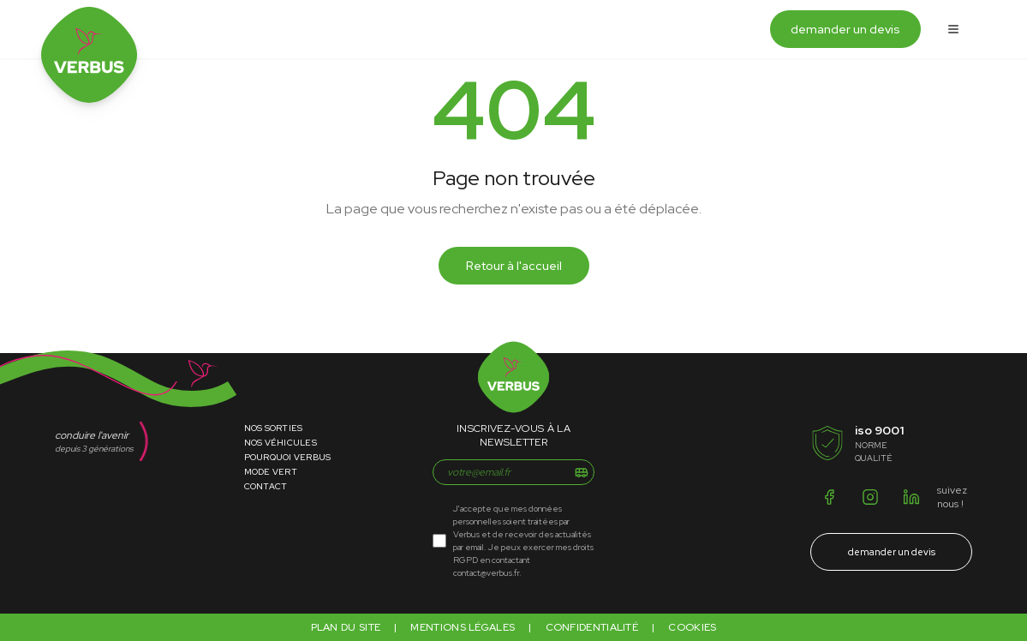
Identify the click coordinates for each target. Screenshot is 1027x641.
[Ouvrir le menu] (953, 29)
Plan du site (346, 627)
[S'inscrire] (581, 472)
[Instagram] (870, 497)
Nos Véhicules (280, 442)
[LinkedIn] (911, 497)
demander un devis (845, 29)
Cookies (692, 627)
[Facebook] (829, 497)
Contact (266, 486)
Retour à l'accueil (514, 265)
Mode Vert (270, 471)
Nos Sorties (273, 428)
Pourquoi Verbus (287, 457)
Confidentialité (592, 627)
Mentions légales (462, 627)
